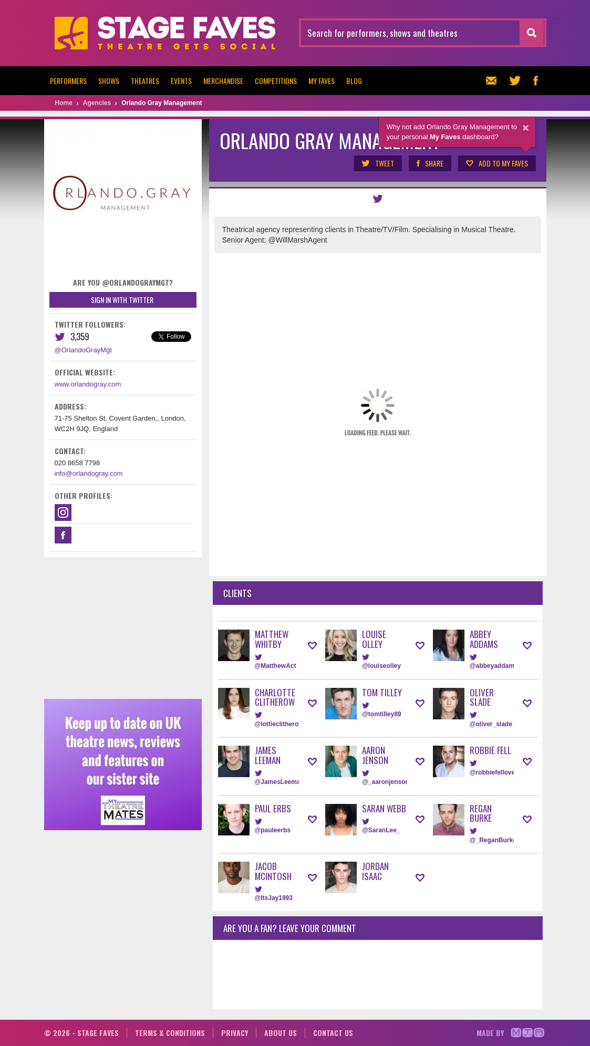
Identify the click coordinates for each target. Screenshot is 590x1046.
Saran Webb (384, 808)
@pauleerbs (273, 830)
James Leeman (268, 755)
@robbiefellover (493, 772)
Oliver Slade (482, 697)
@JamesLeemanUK (284, 782)
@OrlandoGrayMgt (83, 350)
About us (280, 1032)
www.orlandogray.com (88, 384)
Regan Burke (481, 813)
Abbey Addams (484, 639)
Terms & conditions (170, 1032)
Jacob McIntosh (273, 871)
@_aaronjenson (385, 782)
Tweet (377, 163)
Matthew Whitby (271, 639)
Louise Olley (374, 639)
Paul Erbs (273, 808)
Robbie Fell (490, 750)
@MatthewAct (275, 666)
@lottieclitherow (279, 724)
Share (429, 163)
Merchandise (223, 80)
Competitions (276, 80)
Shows (108, 80)
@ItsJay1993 (274, 898)
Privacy (234, 1032)
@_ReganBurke (493, 840)
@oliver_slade (491, 724)
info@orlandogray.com (89, 473)
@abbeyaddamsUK (498, 666)
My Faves (321, 80)
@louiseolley (381, 666)
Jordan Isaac (375, 871)
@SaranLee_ (381, 830)
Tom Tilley (382, 692)
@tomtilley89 (381, 714)
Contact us (333, 1032)
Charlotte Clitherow (275, 697)
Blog (354, 80)
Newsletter (489, 80)
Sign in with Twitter (122, 299)
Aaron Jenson (375, 755)
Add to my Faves (496, 163)
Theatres (145, 80)
